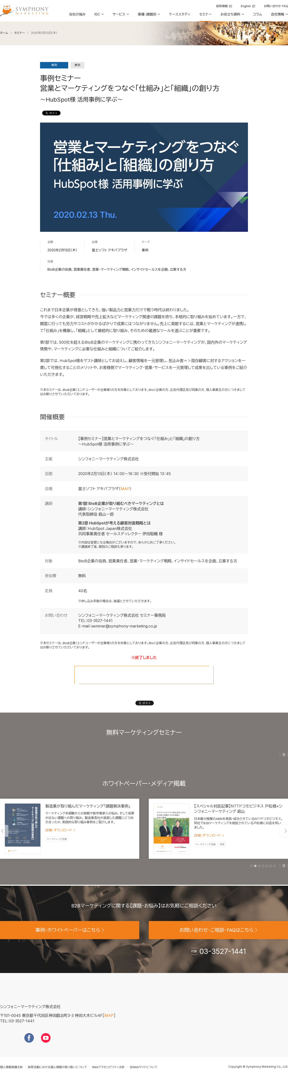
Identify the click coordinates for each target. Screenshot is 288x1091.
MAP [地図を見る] (108, 1023)
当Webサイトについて (143, 1075)
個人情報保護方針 (11, 1075)
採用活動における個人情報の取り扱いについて (57, 1075)
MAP (125, 496)
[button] (99, 15)
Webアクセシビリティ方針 (108, 1075)
